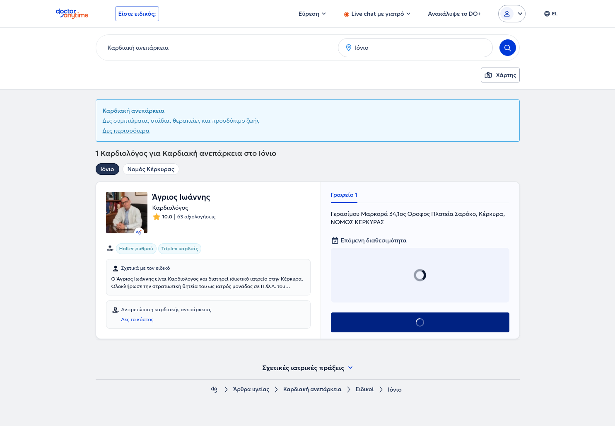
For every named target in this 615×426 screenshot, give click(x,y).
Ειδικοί (368, 389)
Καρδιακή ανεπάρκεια (313, 389)
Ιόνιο (107, 169)
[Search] (507, 47)
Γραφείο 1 (344, 194)
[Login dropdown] (512, 13)
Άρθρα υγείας (249, 389)
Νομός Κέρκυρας (151, 169)
